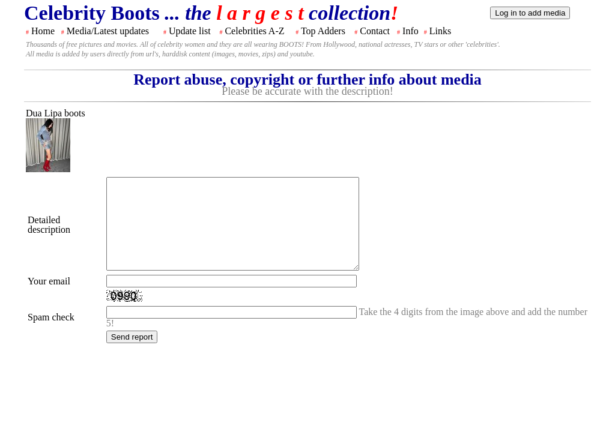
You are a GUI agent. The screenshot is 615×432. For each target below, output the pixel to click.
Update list (190, 31)
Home (43, 31)
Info (410, 31)
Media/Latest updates (108, 31)
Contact (375, 31)
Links (440, 31)
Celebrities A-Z (254, 31)
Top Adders (323, 31)
